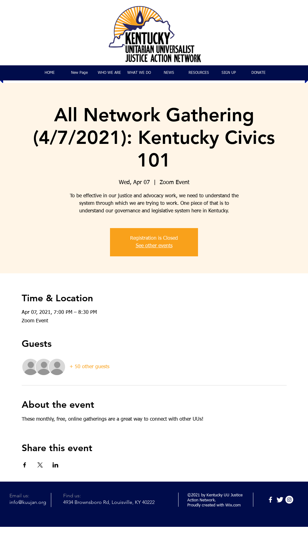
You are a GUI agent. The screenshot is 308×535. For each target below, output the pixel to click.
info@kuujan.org (27, 502)
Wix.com (233, 505)
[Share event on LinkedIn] (55, 464)
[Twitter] (280, 500)
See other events (154, 245)
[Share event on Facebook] (25, 464)
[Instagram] (289, 500)
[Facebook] (270, 500)
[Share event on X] (40, 464)
